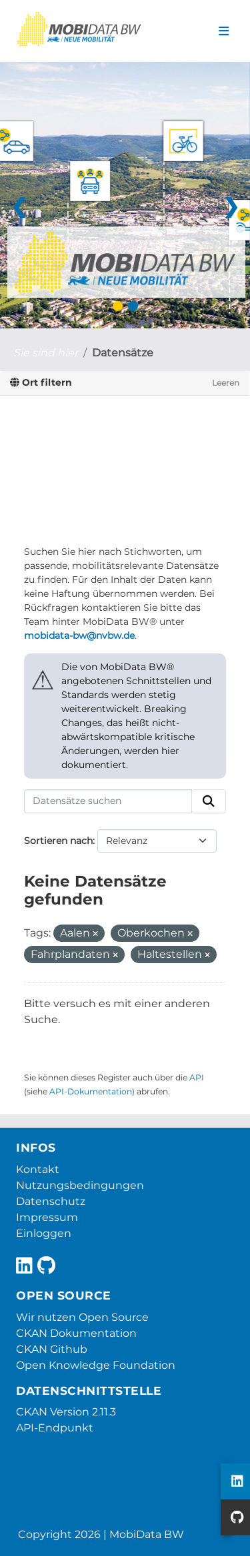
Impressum (47, 1217)
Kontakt (37, 1169)
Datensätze (122, 352)
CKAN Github (51, 1349)
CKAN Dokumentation (76, 1333)
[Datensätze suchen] (108, 801)
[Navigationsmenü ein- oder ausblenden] (224, 31)
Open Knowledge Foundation (95, 1365)
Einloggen (43, 1233)
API (196, 1077)
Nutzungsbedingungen (80, 1185)
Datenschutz (50, 1201)
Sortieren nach (58, 841)
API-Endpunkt (54, 1427)
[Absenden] (208, 801)
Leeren (225, 383)
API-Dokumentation (90, 1091)
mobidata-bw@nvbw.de (79, 635)
